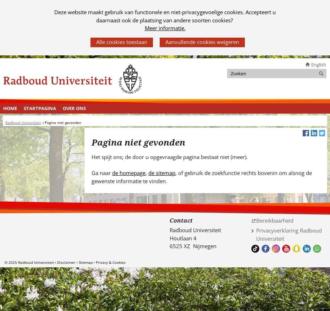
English (318, 64)
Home (10, 108)
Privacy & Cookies (111, 262)
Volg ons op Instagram (276, 249)
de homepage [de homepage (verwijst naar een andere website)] (128, 172)
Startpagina (40, 108)
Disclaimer (66, 262)
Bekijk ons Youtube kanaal (286, 249)
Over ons (74, 108)
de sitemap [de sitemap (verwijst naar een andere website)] (161, 172)
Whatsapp (317, 249)
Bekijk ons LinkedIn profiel (307, 249)
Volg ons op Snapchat (296, 249)
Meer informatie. (165, 28)
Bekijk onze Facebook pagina (266, 249)
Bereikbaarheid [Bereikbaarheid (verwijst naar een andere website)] (274, 220)
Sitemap (86, 262)
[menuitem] (10, 108)
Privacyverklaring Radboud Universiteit (289, 234)
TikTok (255, 249)
